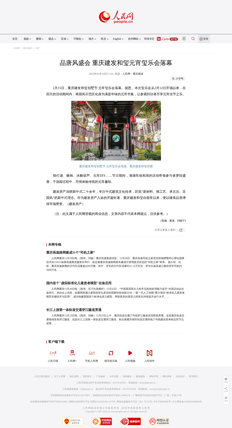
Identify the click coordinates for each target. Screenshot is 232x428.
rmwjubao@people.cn (160, 389)
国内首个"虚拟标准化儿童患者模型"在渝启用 (78, 283)
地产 (38, 48)
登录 (205, 38)
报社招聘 (74, 376)
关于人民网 (59, 376)
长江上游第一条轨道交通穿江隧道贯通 (73, 310)
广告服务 (100, 376)
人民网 (16, 48)
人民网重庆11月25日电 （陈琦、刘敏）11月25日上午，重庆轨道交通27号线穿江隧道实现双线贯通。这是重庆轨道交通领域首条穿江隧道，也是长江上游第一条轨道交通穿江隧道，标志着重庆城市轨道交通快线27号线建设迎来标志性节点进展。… (115, 319)
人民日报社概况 (42, 376)
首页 (15, 38)
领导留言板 (110, 354)
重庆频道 (27, 48)
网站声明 (153, 376)
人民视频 (130, 354)
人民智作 (149, 354)
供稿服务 (127, 376)
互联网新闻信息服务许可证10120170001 (70, 395)
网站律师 (166, 376)
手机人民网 (91, 354)
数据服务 (140, 376)
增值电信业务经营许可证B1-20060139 (111, 395)
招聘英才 (87, 376)
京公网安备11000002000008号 (187, 401)
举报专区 (149, 38)
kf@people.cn (86, 389)
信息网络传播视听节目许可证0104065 (49, 401)
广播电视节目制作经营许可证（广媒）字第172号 (157, 395)
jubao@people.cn (148, 383)
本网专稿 (54, 244)
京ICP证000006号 (162, 401)
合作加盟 (113, 376)
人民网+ (72, 354)
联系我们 (193, 376)
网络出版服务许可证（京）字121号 (134, 401)
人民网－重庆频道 (132, 73)
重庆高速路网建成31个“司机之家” (70, 252)
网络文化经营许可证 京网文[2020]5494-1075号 (92, 401)
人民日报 (53, 354)
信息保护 (180, 376)
